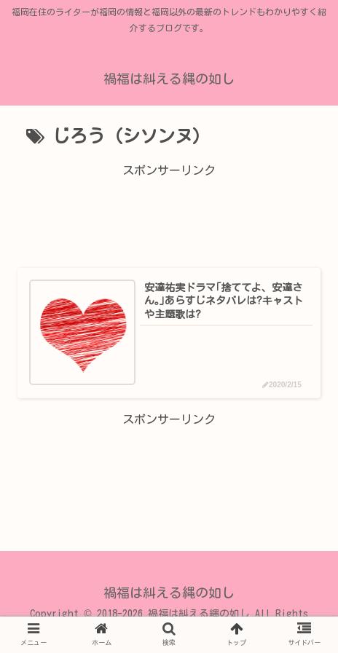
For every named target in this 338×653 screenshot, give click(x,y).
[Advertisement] (169, 214)
